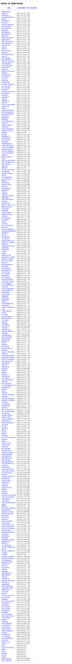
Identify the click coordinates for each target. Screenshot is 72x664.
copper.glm (5, 193)
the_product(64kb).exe (8, 113)
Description (33, 7)
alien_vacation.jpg (7, 660)
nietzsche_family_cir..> (8, 240)
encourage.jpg (5, 610)
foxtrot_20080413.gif (7, 285)
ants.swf (4, 175)
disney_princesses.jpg (8, 526)
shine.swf (4, 102)
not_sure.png (5, 604)
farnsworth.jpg (6, 363)
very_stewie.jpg (6, 294)
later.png (4, 474)
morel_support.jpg (7, 623)
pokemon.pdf (5, 97)
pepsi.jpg (4, 372)
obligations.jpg (6, 575)
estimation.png (6, 405)
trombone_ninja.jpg (7, 415)
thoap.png (4, 632)
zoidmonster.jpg (6, 387)
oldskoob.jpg (5, 299)
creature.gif (5, 141)
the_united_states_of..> (8, 463)
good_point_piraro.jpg (8, 398)
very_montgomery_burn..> (9, 385)
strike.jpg (4, 262)
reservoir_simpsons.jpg (8, 307)
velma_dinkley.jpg (7, 573)
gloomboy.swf (5, 182)
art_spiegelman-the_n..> (8, 17)
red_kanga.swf (6, 236)
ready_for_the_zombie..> (8, 496)
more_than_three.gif (7, 316)
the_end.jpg (5, 266)
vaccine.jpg (5, 571)
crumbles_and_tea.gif (7, 513)
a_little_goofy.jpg (6, 311)
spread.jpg (4, 407)
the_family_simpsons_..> (8, 556)
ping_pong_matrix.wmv (8, 91)
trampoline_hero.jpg (7, 173)
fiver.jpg (4, 433)
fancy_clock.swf (6, 50)
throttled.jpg (5, 296)
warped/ (4, 656)
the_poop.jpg (5, 515)
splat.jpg (4, 643)
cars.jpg (4, 549)
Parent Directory (6, 11)
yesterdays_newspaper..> (8, 394)
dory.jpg (4, 234)
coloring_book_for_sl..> (8, 524)
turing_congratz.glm (7, 279)
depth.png (4, 322)
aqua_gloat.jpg (6, 523)
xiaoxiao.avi (5, 126)
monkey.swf (5, 80)
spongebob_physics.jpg (8, 532)
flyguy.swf (4, 52)
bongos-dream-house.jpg (8, 502)
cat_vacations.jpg (6, 545)
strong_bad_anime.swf (8, 112)
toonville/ (4, 655)
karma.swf (4, 69)
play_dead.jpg (5, 567)
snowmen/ (4, 653)
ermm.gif (4, 47)
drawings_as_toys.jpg (7, 511)
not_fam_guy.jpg (6, 443)
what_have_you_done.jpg (9, 495)
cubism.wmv (5, 232)
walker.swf (5, 123)
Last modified (22, 7)
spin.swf (4, 108)
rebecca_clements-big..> (8, 411)
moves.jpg (4, 439)
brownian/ (4, 132)
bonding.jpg (5, 537)
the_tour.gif (5, 428)
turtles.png (4, 396)
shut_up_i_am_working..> (9, 104)
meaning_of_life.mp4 (7, 258)
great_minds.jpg (6, 218)
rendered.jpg (5, 247)
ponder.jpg (4, 227)
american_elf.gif (6, 417)
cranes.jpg (4, 381)
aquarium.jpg (5, 15)
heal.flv (4, 391)
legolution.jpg (5, 340)
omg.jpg (4, 504)
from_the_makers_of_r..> (9, 162)
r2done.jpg (4, 353)
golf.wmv (4, 180)
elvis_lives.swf (6, 45)
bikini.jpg (4, 134)
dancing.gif (5, 30)
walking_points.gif (7, 125)
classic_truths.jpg (6, 164)
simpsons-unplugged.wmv (9, 231)
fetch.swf (4, 186)
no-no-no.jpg (5, 219)
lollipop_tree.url (6, 255)
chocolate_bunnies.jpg (8, 24)
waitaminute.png (6, 510)
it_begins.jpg (5, 500)
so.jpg (3, 309)
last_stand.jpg (5, 346)
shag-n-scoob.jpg (6, 629)
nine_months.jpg (6, 188)
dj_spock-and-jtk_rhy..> (8, 476)
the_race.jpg (5, 534)
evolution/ (4, 554)
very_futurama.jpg (7, 283)
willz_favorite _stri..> (7, 361)
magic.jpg (4, 543)
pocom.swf (5, 95)
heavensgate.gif (6, 420)
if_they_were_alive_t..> (8, 647)
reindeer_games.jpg (7, 214)
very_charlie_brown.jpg (8, 470)
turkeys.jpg (5, 166)
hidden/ (4, 649)
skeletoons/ (5, 167)
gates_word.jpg (6, 139)
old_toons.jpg (5, 292)
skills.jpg (4, 506)
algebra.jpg (5, 368)
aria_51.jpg (5, 314)
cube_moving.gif (6, 28)
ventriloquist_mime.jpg (8, 539)
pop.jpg (4, 221)
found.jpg (4, 216)
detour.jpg (4, 327)
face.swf (4, 48)
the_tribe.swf (5, 115)
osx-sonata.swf (6, 87)
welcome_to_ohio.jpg (7, 452)
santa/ (3, 651)
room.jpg (4, 619)
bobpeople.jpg (5, 478)
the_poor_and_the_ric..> (8, 595)
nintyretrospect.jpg (7, 270)
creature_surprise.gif (7, 469)
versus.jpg (4, 402)
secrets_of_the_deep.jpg (8, 351)
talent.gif (4, 301)
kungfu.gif (4, 73)
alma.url (4, 430)
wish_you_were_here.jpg (8, 160)
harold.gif (4, 370)
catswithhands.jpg (6, 143)
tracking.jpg (5, 612)
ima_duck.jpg (5, 563)
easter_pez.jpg (5, 444)
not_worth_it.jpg (6, 86)
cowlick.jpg (5, 621)
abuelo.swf (5, 13)
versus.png (4, 493)
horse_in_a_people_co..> (8, 550)
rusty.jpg (4, 251)
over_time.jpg (5, 271)
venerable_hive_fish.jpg (8, 400)
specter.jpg (4, 392)
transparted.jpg (6, 376)
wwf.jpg (4, 312)
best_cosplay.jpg (6, 606)
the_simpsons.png (6, 560)
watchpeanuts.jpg (6, 335)
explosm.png (5, 324)
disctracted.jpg (6, 203)
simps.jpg (4, 389)
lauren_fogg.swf (6, 74)
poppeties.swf (5, 100)
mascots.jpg (5, 446)
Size (28, 7)
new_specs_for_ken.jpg (8, 169)
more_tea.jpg (5, 517)
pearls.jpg (4, 201)
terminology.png (6, 329)
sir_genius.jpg (5, 171)
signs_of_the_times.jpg (8, 601)
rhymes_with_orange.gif (8, 242)
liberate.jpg (5, 599)
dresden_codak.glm (7, 454)
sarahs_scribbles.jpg (7, 586)
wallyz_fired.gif (6, 268)
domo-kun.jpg (5, 39)
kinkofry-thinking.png (8, 422)
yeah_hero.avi (5, 238)
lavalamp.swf (5, 76)
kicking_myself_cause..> (8, 71)
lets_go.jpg (5, 640)
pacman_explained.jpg (8, 288)
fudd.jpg (4, 489)
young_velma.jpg (6, 480)
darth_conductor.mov (7, 199)
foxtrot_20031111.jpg (7, 54)
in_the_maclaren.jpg (7, 290)
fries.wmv (4, 56)
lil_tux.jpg (4, 78)
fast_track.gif (5, 208)
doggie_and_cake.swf (7, 37)
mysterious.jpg (6, 602)
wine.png (4, 374)
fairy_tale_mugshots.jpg (8, 547)
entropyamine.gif (6, 138)
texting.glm (5, 465)
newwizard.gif (5, 82)
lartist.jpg (4, 431)
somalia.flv (5, 333)
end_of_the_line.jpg (7, 225)
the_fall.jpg (5, 435)
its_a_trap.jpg (5, 377)
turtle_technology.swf (7, 121)
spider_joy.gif (5, 106)
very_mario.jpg (6, 273)
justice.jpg (4, 483)
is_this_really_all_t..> (8, 65)
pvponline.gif (5, 136)
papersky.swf (5, 89)
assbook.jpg (5, 485)
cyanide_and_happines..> (8, 355)
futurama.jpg (5, 275)
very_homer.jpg (6, 277)
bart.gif (4, 19)
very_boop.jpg (6, 325)
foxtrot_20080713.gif (7, 303)
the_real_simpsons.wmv (8, 229)
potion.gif (4, 154)
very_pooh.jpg (6, 413)
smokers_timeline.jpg (7, 145)
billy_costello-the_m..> (8, 409)
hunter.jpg (4, 576)
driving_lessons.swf (7, 43)
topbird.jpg (5, 119)
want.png (4, 569)
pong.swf (4, 99)
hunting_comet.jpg (7, 206)
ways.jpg (4, 426)
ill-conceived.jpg (6, 63)
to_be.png (4, 552)
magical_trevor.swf (7, 156)
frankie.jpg (5, 244)
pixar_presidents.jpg (7, 638)
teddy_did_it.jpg (6, 338)
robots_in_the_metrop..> (8, 359)
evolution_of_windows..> (9, 558)
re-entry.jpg (5, 591)
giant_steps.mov (6, 58)
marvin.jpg (5, 491)
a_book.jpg (5, 286)
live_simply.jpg (6, 404)
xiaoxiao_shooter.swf (7, 130)
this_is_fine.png (6, 608)
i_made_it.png (5, 578)
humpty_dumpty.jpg (7, 630)
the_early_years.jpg (7, 348)
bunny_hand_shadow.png (8, 508)
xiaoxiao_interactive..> (8, 128)
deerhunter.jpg (5, 32)
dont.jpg (4, 342)
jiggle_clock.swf (6, 67)
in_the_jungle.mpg (7, 177)
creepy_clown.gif (6, 26)
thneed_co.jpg (5, 642)
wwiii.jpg (4, 565)
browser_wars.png (7, 487)
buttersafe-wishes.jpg (7, 461)
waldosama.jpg (6, 482)
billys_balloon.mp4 (7, 260)
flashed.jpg (5, 350)
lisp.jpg (4, 253)
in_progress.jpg (6, 627)
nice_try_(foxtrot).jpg (7, 152)
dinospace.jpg (5, 366)
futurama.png (5, 298)
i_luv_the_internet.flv (7, 418)
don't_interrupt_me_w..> (8, 41)
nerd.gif (4, 441)
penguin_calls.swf (6, 184)
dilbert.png (5, 35)
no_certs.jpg (5, 320)
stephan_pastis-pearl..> (8, 110)
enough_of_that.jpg (7, 521)
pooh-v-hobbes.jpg (7, 457)
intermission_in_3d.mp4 (8, 257)
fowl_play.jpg (5, 582)
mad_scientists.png (7, 337)
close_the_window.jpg (8, 151)
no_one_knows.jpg (7, 472)
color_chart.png (6, 459)
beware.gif (4, 22)
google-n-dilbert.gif (7, 60)
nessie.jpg (4, 344)
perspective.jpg (6, 541)
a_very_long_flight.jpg (8, 147)
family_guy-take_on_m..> (9, 205)
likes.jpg (4, 593)
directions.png (5, 589)
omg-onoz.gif (5, 249)
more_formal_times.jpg (8, 357)
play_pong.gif (5, 93)
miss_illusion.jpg (6, 625)
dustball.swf (5, 197)
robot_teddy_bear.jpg (7, 588)
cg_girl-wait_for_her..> (8, 281)
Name (9, 7)
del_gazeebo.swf (6, 33)
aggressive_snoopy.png (8, 580)
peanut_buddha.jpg (7, 318)
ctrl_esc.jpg (5, 424)
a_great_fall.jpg (6, 617)
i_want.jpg (4, 223)
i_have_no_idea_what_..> (9, 61)
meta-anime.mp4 (6, 456)
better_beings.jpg (6, 658)
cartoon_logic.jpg (6, 530)
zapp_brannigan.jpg (7, 562)
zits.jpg (4, 158)
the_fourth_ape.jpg (7, 614)
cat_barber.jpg (5, 536)
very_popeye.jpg (6, 450)
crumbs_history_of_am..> (9, 245)
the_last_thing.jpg (6, 179)
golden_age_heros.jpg (8, 195)
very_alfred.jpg (6, 636)
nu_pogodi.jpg (6, 634)
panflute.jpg (5, 210)
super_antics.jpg (6, 498)
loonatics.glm (5, 190)
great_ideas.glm (6, 448)
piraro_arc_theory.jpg (7, 331)
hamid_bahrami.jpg (7, 264)
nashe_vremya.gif (6, 212)
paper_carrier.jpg (6, 383)
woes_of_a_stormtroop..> (9, 528)
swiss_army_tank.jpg (7, 379)
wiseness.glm (5, 305)
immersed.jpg (5, 584)
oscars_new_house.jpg (8, 615)
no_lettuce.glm (6, 467)
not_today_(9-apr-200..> (8, 84)
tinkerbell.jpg (5, 117)
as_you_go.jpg (6, 597)
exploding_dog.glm (7, 149)
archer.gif (4, 192)
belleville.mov (5, 20)
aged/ (3, 645)
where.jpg (4, 364)
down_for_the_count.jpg (8, 437)
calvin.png (4, 519)
